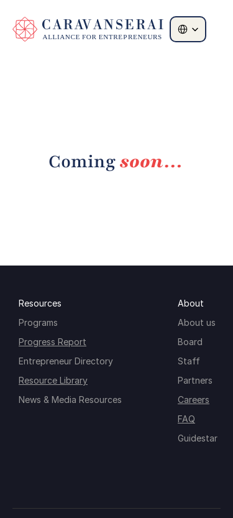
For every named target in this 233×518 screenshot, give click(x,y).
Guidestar (197, 438)
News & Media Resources (70, 399)
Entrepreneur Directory (66, 361)
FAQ (186, 419)
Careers (193, 399)
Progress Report (52, 341)
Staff (189, 361)
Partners (195, 380)
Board (190, 341)
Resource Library (53, 380)
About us (197, 322)
